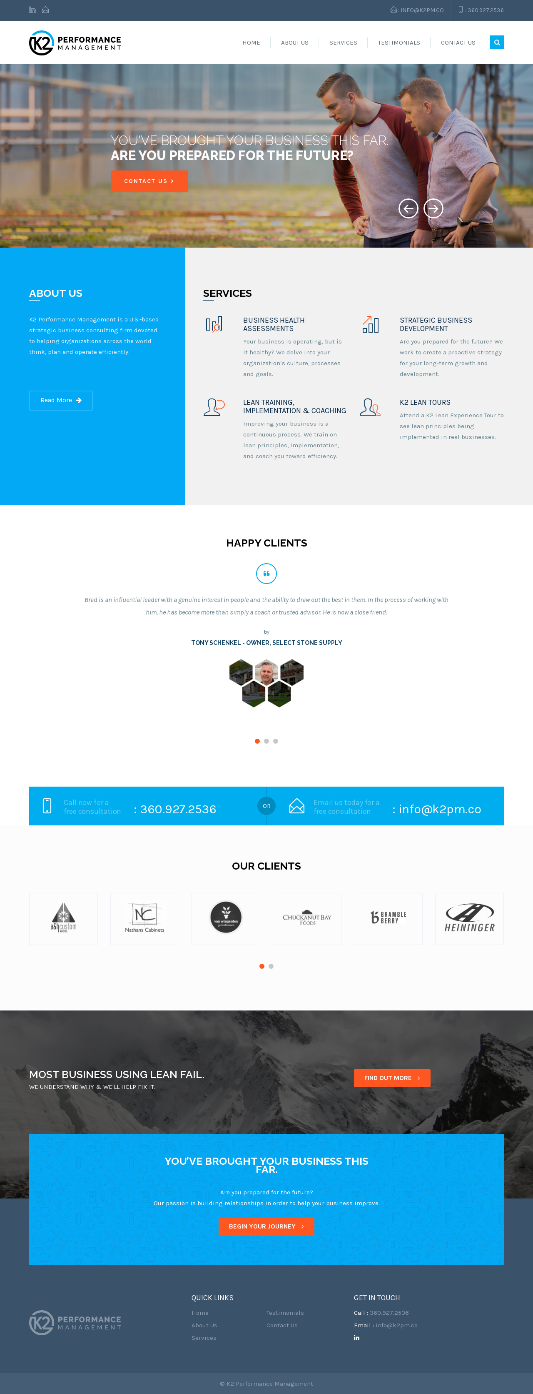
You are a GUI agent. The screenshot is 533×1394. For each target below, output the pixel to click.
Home (251, 42)
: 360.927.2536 (481, 10)
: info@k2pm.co (417, 10)
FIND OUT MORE (392, 1078)
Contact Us (458, 42)
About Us (295, 42)
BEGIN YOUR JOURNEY (266, 1226)
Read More (61, 400)
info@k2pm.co (397, 1325)
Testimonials (399, 42)
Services (343, 42)
